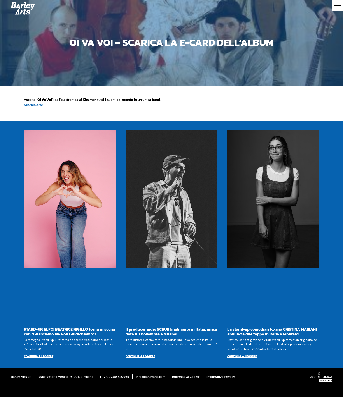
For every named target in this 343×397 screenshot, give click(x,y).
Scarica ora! (33, 104)
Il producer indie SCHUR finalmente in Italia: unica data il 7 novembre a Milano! (171, 331)
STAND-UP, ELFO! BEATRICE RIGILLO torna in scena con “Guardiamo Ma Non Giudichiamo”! (69, 331)
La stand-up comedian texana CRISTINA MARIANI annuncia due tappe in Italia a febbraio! (272, 331)
